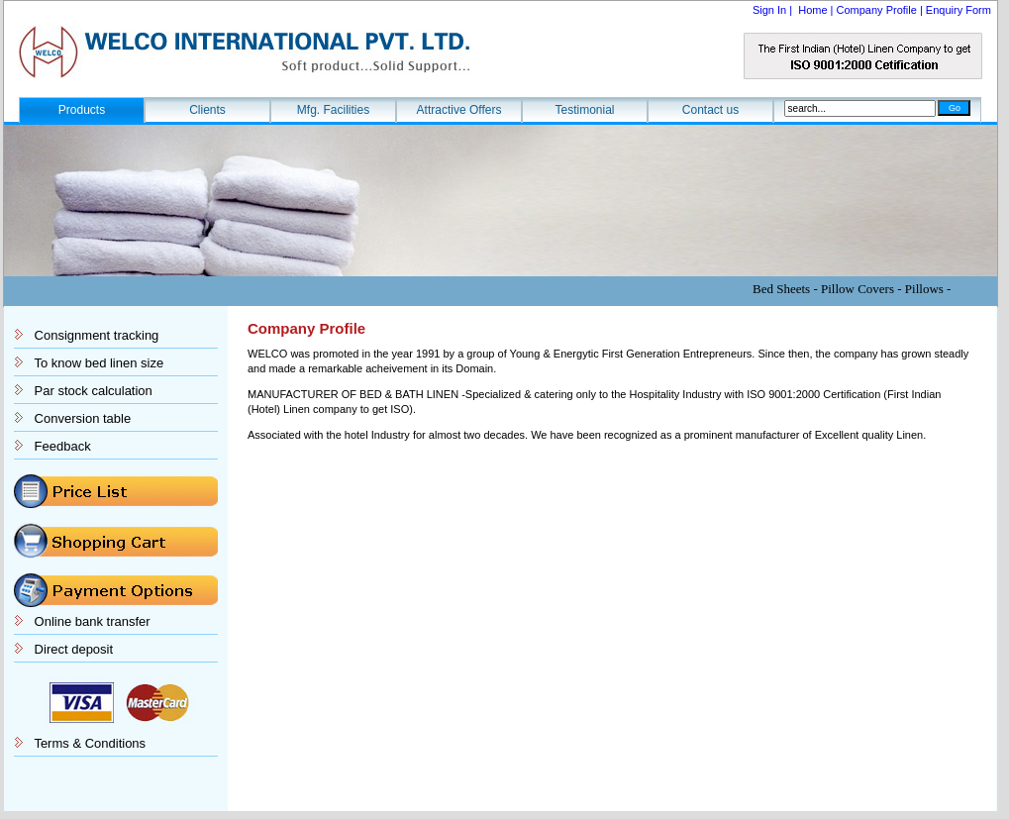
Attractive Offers (459, 110)
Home (812, 10)
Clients (207, 110)
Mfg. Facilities (333, 110)
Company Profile (877, 10)
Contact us (710, 110)
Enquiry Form (958, 10)
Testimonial (584, 110)
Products (81, 110)
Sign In (771, 10)
